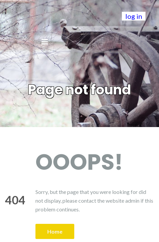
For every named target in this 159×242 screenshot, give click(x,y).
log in (133, 16)
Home (54, 231)
